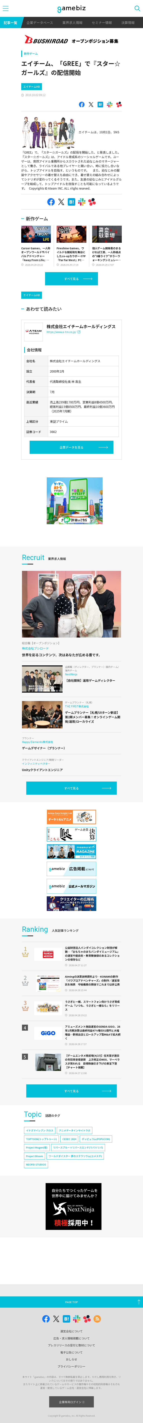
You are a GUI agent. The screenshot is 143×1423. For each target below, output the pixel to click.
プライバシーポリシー (71, 1366)
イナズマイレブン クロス (39, 1130)
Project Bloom (34, 1156)
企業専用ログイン (71, 1402)
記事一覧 (10, 22)
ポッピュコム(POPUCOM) (96, 1139)
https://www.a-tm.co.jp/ (63, 332)
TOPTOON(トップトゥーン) (41, 1139)
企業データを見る (71, 447)
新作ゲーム (31, 53)
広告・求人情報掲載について (71, 1338)
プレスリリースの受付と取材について (71, 1345)
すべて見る (71, 278)
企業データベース (39, 22)
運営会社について (71, 1331)
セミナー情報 (102, 22)
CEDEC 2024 (69, 1139)
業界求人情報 (72, 22)
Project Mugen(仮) (36, 1147)
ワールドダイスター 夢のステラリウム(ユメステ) (75, 1156)
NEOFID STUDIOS (36, 1164)
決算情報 (128, 22)
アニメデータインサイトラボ (74, 1130)
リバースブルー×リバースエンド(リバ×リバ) (78, 1147)
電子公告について (71, 1352)
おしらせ (71, 1359)
